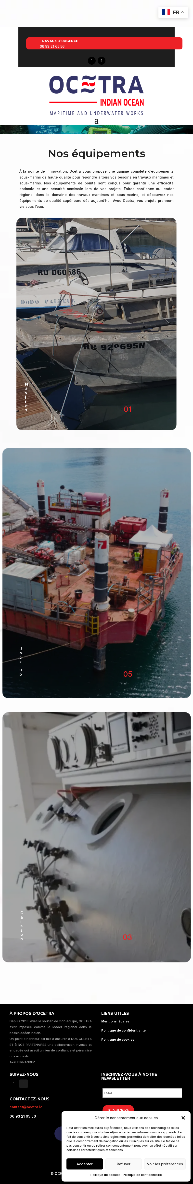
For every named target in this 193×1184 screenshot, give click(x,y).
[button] (183, 1117)
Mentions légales (115, 1021)
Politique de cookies (105, 1175)
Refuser (123, 1164)
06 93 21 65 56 (52, 46)
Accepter (85, 1164)
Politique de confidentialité (142, 1175)
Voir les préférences (165, 1164)
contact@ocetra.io (26, 1107)
